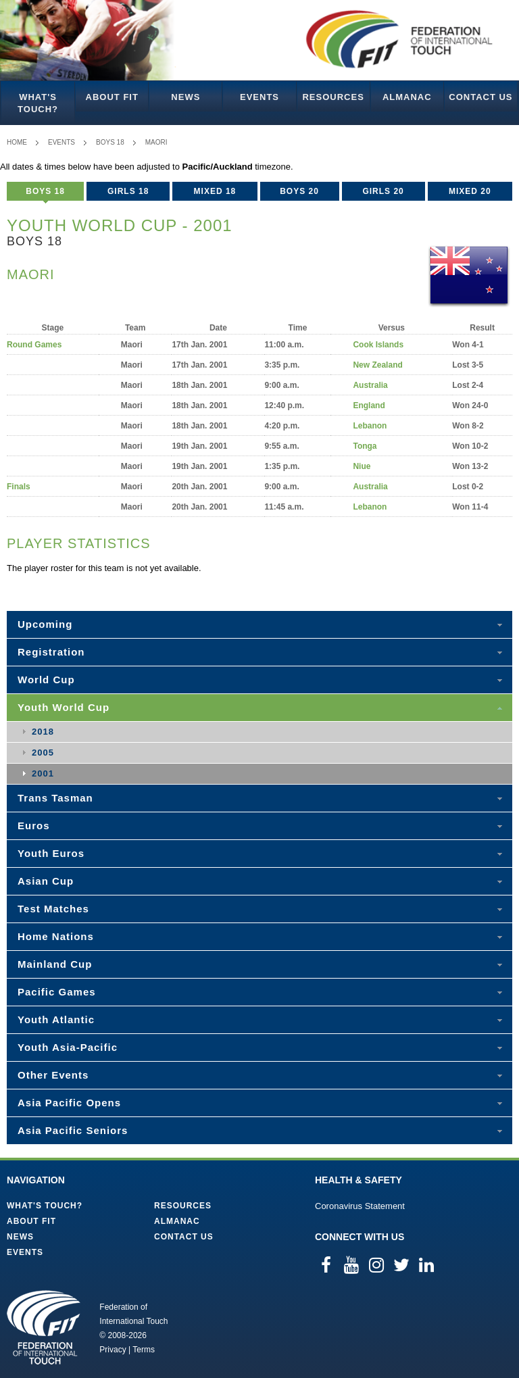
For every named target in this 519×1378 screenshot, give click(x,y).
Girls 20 (382, 191)
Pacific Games (57, 992)
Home (17, 142)
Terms (143, 1349)
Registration (51, 652)
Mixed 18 (215, 191)
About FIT (112, 97)
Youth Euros (51, 853)
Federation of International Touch (43, 1327)
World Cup (46, 679)
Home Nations (56, 936)
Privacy (112, 1349)
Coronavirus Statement (360, 1206)
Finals (18, 486)
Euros (34, 825)
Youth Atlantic (56, 1019)
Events (259, 97)
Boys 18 (110, 142)
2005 (43, 752)
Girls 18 (128, 191)
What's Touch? (38, 103)
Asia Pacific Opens (69, 1102)
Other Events (53, 1075)
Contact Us (480, 97)
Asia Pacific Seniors (73, 1130)
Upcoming (45, 624)
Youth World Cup (63, 707)
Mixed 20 (470, 191)
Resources (333, 97)
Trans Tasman (55, 798)
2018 (43, 732)
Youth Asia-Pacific (68, 1047)
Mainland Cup (55, 964)
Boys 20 (299, 191)
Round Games (34, 344)
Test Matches (53, 908)
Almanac (407, 97)
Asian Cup (46, 881)
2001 (43, 773)
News (185, 97)
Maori (156, 142)
